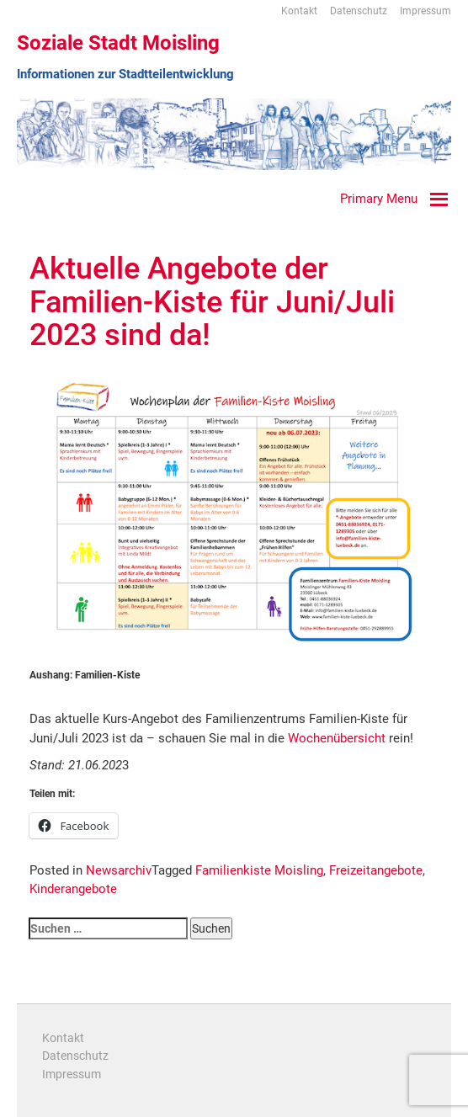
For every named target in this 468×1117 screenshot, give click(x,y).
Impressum (425, 11)
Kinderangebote (73, 888)
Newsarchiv (119, 870)
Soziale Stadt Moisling (118, 43)
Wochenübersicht (337, 738)
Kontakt (299, 11)
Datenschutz (358, 11)
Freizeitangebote (376, 870)
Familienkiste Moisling (259, 870)
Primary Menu (378, 198)
